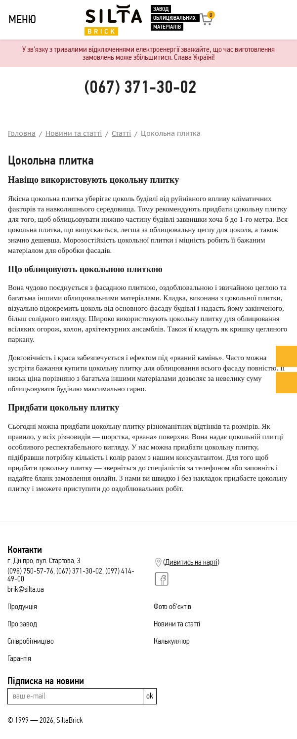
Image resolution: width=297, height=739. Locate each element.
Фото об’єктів (172, 606)
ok (149, 695)
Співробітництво (30, 641)
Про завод (22, 623)
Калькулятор (172, 641)
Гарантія (19, 658)
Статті (121, 133)
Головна (22, 133)
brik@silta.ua (25, 589)
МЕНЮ (22, 19)
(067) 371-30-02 (140, 87)
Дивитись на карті (191, 562)
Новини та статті (73, 133)
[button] (206, 22)
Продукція (22, 606)
